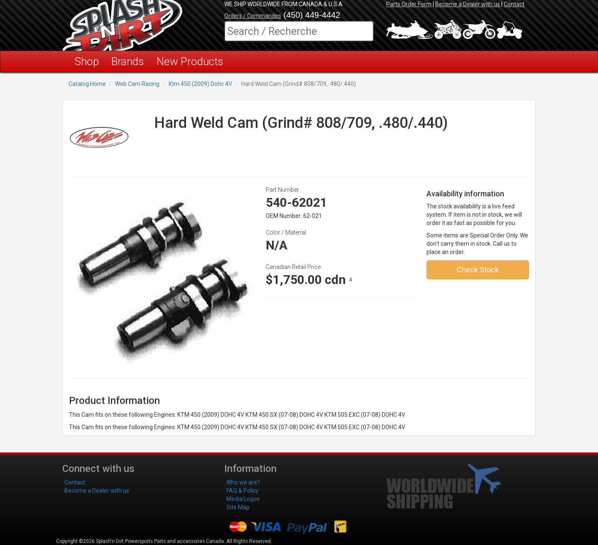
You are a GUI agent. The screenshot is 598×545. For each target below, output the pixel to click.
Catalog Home (87, 84)
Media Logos (243, 499)
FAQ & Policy (242, 490)
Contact (514, 4)
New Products (190, 61)
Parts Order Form (408, 4)
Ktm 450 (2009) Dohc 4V (200, 84)
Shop (87, 61)
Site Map (238, 507)
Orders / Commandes (252, 15)
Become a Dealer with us (467, 4)
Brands (127, 61)
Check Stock (478, 269)
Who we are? (243, 482)
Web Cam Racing (137, 84)
